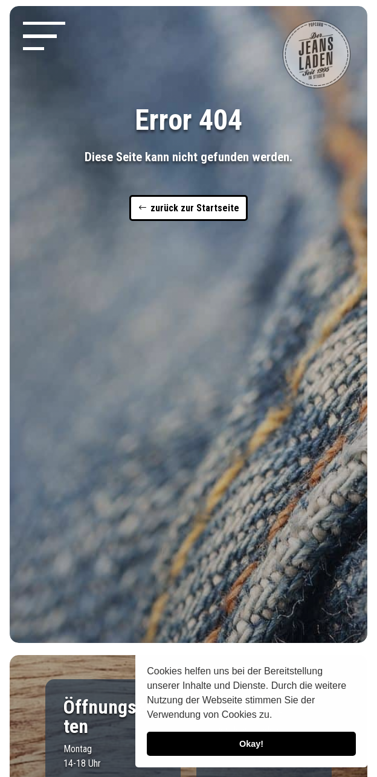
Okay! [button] (251, 744)
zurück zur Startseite (194, 208)
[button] (277, 716)
